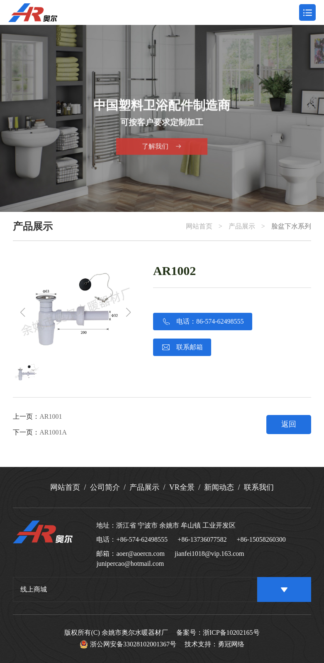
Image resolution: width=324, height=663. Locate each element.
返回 (288, 424)
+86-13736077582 (202, 539)
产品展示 (242, 226)
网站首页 (199, 226)
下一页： (40, 432)
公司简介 (105, 487)
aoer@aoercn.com (140, 553)
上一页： (37, 416)
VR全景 (182, 487)
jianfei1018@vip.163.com (209, 553)
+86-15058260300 (260, 539)
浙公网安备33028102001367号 (128, 644)
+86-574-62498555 (142, 539)
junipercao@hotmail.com (130, 563)
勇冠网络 (231, 644)
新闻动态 (219, 487)
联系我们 (259, 487)
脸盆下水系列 (291, 226)
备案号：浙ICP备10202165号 (218, 632)
